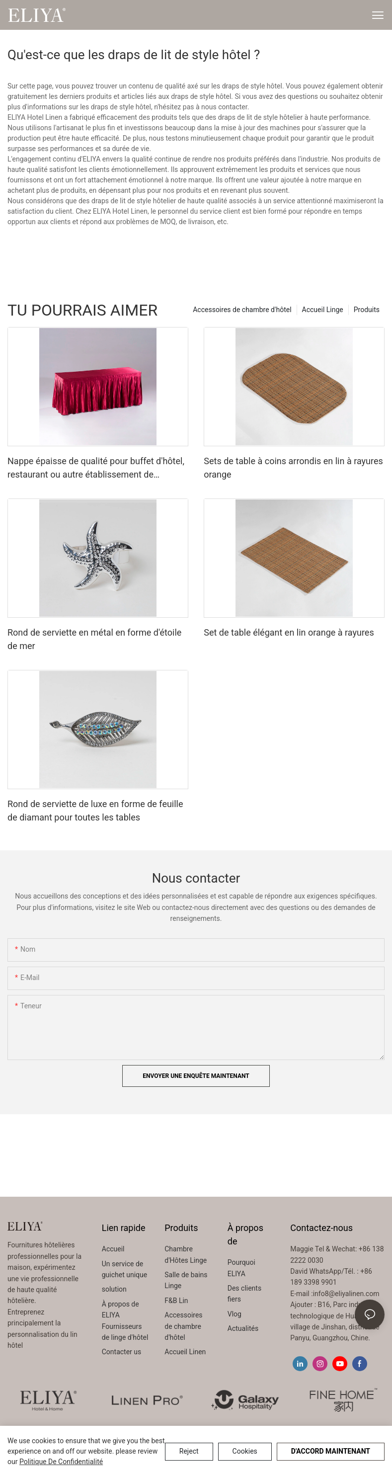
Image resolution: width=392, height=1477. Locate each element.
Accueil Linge (322, 310)
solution (114, 1289)
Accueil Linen (185, 1352)
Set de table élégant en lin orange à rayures (289, 632)
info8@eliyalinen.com (346, 1294)
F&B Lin (176, 1301)
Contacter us (122, 1352)
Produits (367, 310)
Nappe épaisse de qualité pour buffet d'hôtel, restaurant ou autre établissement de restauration (95, 468)
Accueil (113, 1249)
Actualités (243, 1328)
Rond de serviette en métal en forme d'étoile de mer (94, 639)
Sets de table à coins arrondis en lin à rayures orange (293, 468)
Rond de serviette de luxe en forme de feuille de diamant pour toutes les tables (95, 810)
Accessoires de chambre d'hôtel (242, 310)
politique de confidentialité (61, 1462)
